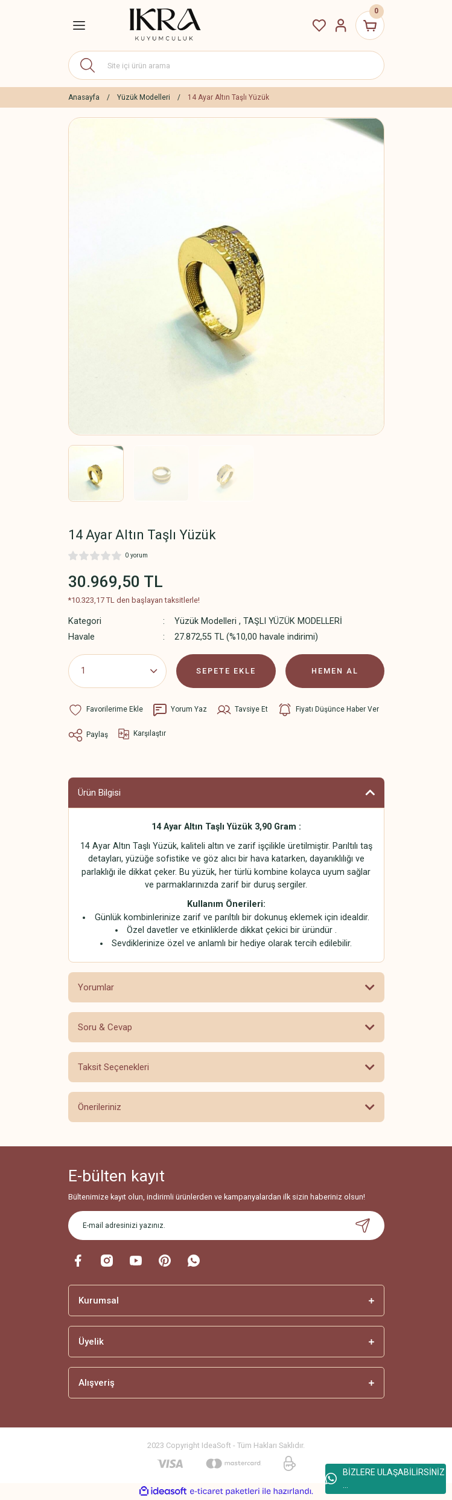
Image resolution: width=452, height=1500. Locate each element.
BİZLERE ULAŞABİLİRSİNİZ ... (385, 1478)
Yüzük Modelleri (205, 621)
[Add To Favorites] (105, 710)
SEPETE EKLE (226, 670)
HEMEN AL (334, 670)
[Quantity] (117, 671)
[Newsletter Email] (226, 1225)
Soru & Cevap (105, 1027)
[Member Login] (341, 25)
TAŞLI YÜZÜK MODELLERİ (292, 621)
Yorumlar (96, 987)
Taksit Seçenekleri (113, 1067)
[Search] (226, 65)
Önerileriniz (99, 1107)
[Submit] (362, 1225)
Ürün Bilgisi (99, 792)
